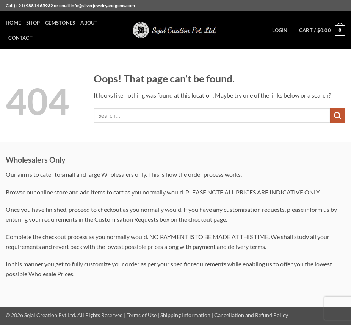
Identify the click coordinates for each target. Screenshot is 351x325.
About (88, 23)
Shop (33, 23)
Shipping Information (185, 315)
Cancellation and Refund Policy (251, 315)
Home (13, 23)
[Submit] (337, 115)
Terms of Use (142, 315)
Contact (20, 38)
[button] (279, 30)
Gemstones (60, 23)
